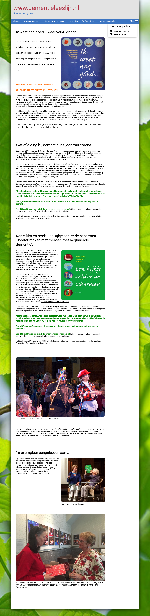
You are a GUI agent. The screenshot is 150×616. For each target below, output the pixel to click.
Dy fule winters (88, 21)
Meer (134, 21)
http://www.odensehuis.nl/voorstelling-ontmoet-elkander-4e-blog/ (62, 186)
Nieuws (16, 21)
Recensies (73, 21)
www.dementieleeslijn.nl (46, 7)
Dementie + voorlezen (54, 21)
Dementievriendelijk (108, 21)
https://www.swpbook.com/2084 (45, 177)
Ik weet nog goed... (32, 21)
